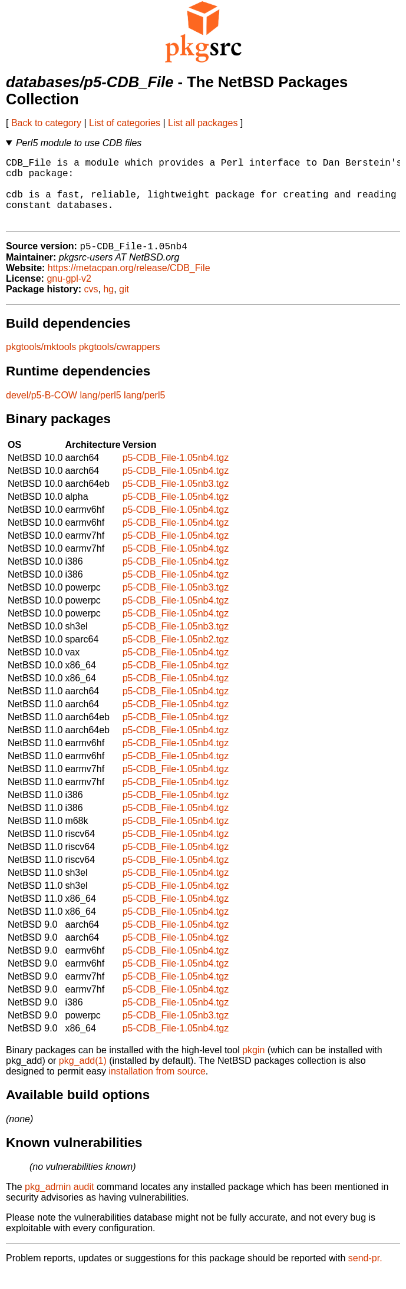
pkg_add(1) (83, 1077)
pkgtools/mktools (41, 363)
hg (108, 305)
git (124, 305)
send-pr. (365, 1274)
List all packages (202, 123)
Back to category (46, 123)
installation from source (157, 1087)
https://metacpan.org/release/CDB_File (129, 284)
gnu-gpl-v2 (69, 294)
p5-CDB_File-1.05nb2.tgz (176, 655)
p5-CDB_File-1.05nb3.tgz (176, 499)
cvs (91, 305)
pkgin (253, 1066)
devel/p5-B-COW (41, 411)
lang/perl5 (100, 411)
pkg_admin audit (59, 1203)
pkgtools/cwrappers (119, 363)
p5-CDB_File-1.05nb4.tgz (176, 474)
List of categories (124, 123)
